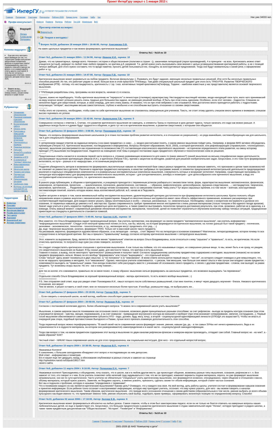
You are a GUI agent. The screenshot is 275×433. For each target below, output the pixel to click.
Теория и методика (22, 172)
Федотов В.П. (109, 345)
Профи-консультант (16, 213)
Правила (49, 22)
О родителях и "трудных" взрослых (22, 161)
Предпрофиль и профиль (21, 143)
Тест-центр (12, 215)
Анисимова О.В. (118, 44)
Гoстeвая (84, 17)
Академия (11, 218)
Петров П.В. (109, 74)
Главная (9, 17)
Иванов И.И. (110, 57)
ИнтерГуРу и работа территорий (22, 153)
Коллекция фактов (15, 210)
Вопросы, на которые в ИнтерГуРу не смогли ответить (23, 188)
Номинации (87, 22)
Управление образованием (20, 113)
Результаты (44, 17)
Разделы (59, 22)
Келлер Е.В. (108, 399)
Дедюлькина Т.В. (112, 118)
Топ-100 (76, 22)
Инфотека (11, 203)
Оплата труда (19, 129)
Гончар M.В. (111, 292)
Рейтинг (68, 22)
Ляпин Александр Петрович (26, 37)
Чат (99, 17)
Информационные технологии (22, 165)
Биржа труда (71, 17)
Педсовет (18, 150)
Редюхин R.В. (112, 301)
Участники (32, 17)
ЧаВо (92, 17)
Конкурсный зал (14, 220)
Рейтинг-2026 (58, 17)
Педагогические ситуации (20, 180)
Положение (20, 17)
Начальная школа (21, 169)
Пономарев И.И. (112, 131)
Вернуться (45, 32)
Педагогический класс (17, 208)
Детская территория (16, 223)
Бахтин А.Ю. (110, 216)
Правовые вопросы (22, 147)
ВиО (96, 22)
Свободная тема (21, 184)
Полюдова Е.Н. (108, 368)
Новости (39, 22)
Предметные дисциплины (19, 175)
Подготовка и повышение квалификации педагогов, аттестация (20, 135)
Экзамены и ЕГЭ (21, 157)
